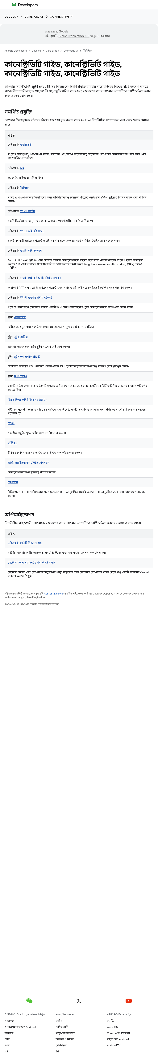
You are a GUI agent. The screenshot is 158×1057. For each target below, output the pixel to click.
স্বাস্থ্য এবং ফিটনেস (65, 1033)
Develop (11, 16)
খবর (7, 1045)
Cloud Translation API (74, 36)
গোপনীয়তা (61, 1045)
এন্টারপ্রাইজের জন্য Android (20, 1027)
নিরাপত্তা (9, 1033)
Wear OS (112, 1027)
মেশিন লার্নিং (62, 1027)
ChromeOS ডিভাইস (118, 1033)
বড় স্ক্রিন (111, 1021)
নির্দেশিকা (87, 50)
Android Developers (16, 50)
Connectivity (61, 16)
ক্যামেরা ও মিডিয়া (65, 1039)
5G (58, 1051)
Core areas (34, 16)
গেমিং (59, 1021)
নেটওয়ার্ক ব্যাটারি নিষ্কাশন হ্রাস (25, 543)
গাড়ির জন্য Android (118, 1039)
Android (10, 1021)
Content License (53, 593)
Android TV (113, 1045)
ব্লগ (6, 1051)
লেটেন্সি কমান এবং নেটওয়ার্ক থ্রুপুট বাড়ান (31, 562)
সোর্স (7, 1039)
